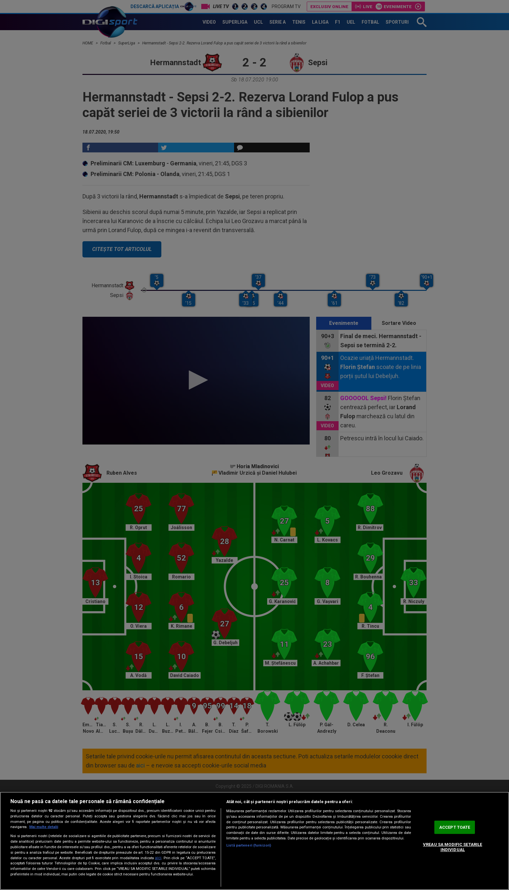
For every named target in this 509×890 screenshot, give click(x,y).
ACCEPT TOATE (454, 827)
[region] (254, 841)
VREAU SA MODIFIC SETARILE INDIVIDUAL (452, 847)
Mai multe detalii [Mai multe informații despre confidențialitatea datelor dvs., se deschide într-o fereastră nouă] (43, 827)
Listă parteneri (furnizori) (248, 845)
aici (158, 858)
